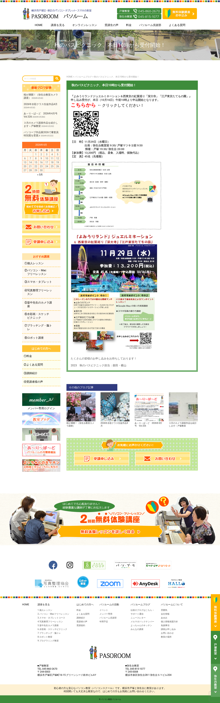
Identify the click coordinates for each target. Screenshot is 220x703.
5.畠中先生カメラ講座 (48, 625)
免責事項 (165, 625)
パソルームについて (172, 604)
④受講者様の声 (33, 381)
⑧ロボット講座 (34, 337)
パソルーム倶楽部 (150, 25)
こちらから (83, 105)
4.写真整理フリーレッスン (50, 621)
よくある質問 (177, 25)
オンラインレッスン (84, 25)
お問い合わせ (167, 633)
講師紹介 (81, 618)
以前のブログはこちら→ (142, 610)
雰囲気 (164, 610)
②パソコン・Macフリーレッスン (35, 272)
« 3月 (40, 174)
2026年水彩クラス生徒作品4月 (115, 423)
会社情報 (165, 614)
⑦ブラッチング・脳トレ (38, 327)
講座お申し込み (168, 629)
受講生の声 (111, 25)
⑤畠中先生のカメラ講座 (38, 304)
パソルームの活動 (109, 604)
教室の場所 (166, 637)
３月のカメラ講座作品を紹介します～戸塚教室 (183, 423)
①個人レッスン (34, 263)
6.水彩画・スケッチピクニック (52, 629)
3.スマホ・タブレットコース (51, 618)
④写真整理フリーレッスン (38, 292)
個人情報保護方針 (169, 621)
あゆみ (164, 618)
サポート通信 (137, 614)
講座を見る (58, 25)
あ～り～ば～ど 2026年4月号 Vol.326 (149, 423)
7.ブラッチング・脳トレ (49, 633)
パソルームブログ (140, 604)
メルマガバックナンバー (142, 621)
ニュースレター (138, 618)
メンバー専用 (105, 614)
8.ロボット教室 (45, 637)
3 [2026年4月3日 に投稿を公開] (46, 154)
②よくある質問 (33, 364)
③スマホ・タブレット (38, 281)
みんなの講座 (137, 629)
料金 (129, 25)
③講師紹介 (30, 373)
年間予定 (103, 621)
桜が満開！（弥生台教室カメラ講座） (80, 423)
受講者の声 (82, 621)
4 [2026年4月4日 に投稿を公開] (52, 154)
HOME (38, 25)
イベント (103, 610)
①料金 (28, 356)
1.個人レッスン (45, 610)
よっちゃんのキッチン (141, 625)
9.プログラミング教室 (48, 640)
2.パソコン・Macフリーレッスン (53, 614)
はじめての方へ (85, 604)
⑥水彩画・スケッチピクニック (36, 315)
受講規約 (81, 625)
